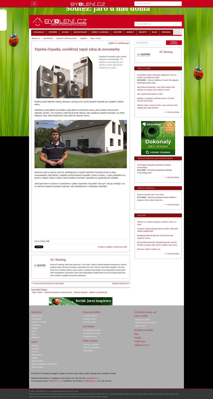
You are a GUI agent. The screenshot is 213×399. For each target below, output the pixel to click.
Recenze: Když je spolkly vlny (148, 249)
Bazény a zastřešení (91, 345)
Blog (136, 334)
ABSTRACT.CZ (141, 345)
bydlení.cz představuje (118, 43)
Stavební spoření (90, 322)
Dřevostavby (36, 319)
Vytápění (83, 38)
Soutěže (137, 338)
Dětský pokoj (37, 355)
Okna (34, 334)
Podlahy (35, 328)
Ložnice (35, 352)
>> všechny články (172, 112)
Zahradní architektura (91, 348)
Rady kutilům (88, 351)
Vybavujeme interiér (142, 320)
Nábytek (35, 358)
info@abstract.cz (90, 381)
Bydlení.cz (36, 38)
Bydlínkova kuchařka (143, 330)
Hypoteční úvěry (89, 319)
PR (47, 241)
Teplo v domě (37, 292)
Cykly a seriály (141, 316)
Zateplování (36, 325)
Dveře (34, 331)
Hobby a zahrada (90, 341)
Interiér (34, 342)
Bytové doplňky (38, 361)
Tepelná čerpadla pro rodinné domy (58, 292)
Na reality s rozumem (91, 333)
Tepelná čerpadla (80, 292)
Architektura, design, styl (145, 312)
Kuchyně (35, 345)
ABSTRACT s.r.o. (55, 381)
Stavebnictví (48, 38)
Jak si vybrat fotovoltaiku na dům (150, 94)
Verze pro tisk (120, 247)
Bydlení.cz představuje (98, 292)
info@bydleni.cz (92, 378)
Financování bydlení (92, 312)
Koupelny (35, 349)
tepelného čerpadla (94, 172)
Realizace (35, 337)
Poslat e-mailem (105, 247)
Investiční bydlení (90, 316)
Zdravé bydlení (37, 367)
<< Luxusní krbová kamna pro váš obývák (47, 283)
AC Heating (58, 259)
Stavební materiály (39, 322)
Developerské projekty (92, 330)
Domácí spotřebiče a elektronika (44, 364)
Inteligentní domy (90, 336)
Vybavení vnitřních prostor (66, 38)
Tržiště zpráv (140, 341)
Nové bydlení (89, 326)
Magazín (141, 215)
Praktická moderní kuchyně (145, 323)
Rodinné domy (37, 316)
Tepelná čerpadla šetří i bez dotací (150, 195)
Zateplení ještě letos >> (121, 283)
